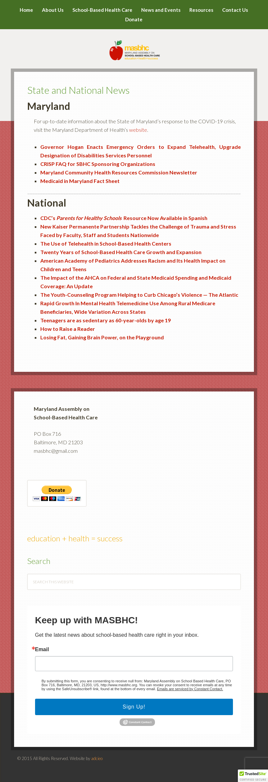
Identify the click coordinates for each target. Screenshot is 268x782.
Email (42, 649)
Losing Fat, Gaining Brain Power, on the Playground (102, 337)
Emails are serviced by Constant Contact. (190, 689)
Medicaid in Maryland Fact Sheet (80, 181)
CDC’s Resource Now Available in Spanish (123, 218)
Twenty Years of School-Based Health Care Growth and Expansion (120, 252)
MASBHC (134, 46)
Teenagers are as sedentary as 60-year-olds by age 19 (105, 320)
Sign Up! (134, 707)
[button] (253, 776)
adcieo (97, 758)
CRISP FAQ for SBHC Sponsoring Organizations (97, 164)
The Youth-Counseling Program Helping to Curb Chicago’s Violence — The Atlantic (139, 294)
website (138, 130)
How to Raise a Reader (67, 329)
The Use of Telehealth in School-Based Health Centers (105, 243)
